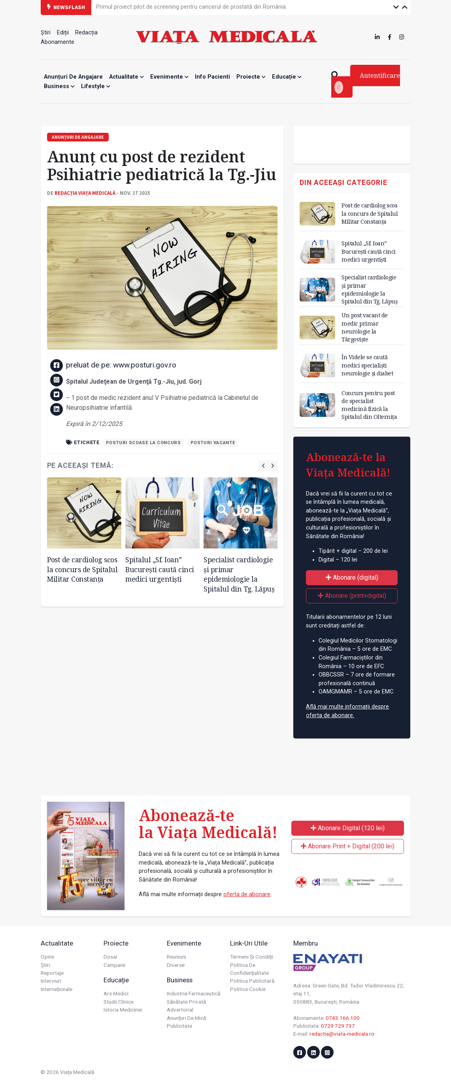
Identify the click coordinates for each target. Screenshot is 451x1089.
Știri (46, 32)
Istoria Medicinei (123, 1009)
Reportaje (52, 973)
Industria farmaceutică (193, 993)
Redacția (86, 32)
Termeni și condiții (251, 956)
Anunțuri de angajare (73, 76)
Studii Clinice (119, 1002)
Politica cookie (248, 989)
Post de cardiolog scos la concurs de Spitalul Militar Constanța (82, 569)
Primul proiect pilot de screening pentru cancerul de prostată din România (191, 7)
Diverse (176, 965)
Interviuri (51, 981)
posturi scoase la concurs (143, 442)
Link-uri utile (249, 943)
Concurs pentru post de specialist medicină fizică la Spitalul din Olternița (369, 404)
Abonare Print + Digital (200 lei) (347, 846)
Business (59, 86)
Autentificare (367, 82)
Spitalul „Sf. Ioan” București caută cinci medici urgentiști (159, 569)
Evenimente (169, 76)
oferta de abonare (246, 894)
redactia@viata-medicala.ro (341, 1034)
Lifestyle (95, 86)
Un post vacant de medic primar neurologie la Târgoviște (365, 327)
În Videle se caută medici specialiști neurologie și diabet (367, 365)
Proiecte (251, 76)
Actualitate (126, 76)
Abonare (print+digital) (352, 595)
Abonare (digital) (352, 577)
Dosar (111, 956)
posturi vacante (213, 442)
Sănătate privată (186, 1002)
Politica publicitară (252, 981)
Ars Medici (116, 993)
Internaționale (56, 989)
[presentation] (263, 465)
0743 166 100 (343, 1018)
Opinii (47, 956)
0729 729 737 (338, 1026)
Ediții (63, 32)
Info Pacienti (212, 76)
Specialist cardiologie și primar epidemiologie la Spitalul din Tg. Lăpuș (239, 574)
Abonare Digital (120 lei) (348, 828)
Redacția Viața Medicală (85, 193)
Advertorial (180, 1009)
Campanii (114, 965)
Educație (287, 76)
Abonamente (57, 42)
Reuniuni (176, 956)
